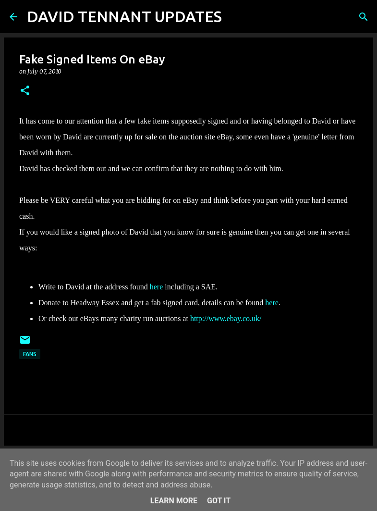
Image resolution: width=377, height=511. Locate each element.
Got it (219, 500)
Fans (29, 354)
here (157, 287)
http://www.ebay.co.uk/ (226, 318)
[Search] (235, 16)
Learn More (173, 500)
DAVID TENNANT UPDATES (124, 16)
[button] (25, 91)
